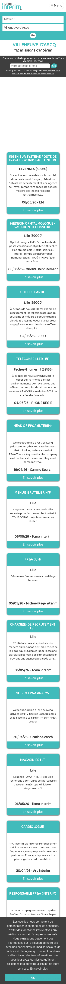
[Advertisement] (33, 113)
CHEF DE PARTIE (32, 292)
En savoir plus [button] (39, 968)
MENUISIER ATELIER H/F (32, 492)
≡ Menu (56, 5)
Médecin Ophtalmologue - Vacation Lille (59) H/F (32, 225)
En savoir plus (33, 210)
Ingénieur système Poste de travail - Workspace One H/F (32, 158)
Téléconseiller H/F (32, 359)
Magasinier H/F (32, 760)
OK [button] (33, 977)
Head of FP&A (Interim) (33, 426)
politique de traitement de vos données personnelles (36, 72)
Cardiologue (32, 827)
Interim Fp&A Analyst (32, 693)
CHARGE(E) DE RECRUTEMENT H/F (32, 626)
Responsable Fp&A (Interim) (32, 893)
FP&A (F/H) (32, 559)
